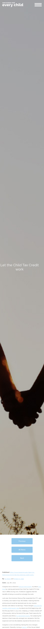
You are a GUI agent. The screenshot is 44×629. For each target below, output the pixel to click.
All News (22, 550)
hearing (24, 627)
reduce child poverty (25, 586)
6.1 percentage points (23, 616)
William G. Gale (19, 579)
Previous (22, 541)
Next (22, 558)
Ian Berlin (8, 579)
